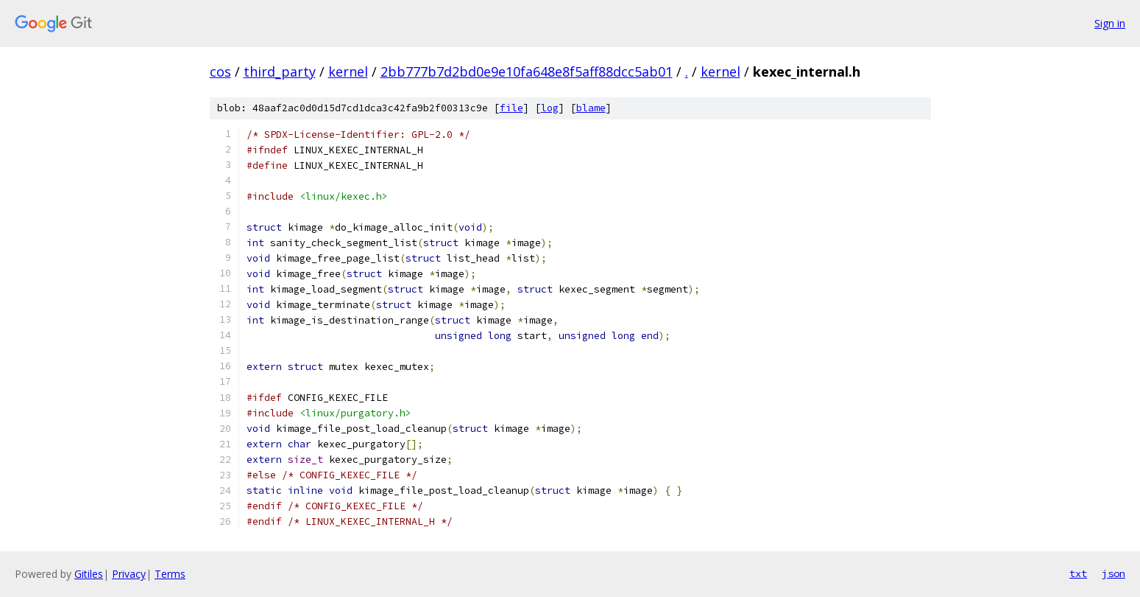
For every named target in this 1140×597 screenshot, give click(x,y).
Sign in (1109, 23)
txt (1078, 573)
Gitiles (88, 574)
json (1113, 573)
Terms (170, 574)
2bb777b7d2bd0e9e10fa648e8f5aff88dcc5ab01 (526, 71)
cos (220, 71)
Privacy (129, 574)
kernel (348, 71)
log (550, 108)
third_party (280, 71)
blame (591, 108)
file (511, 108)
